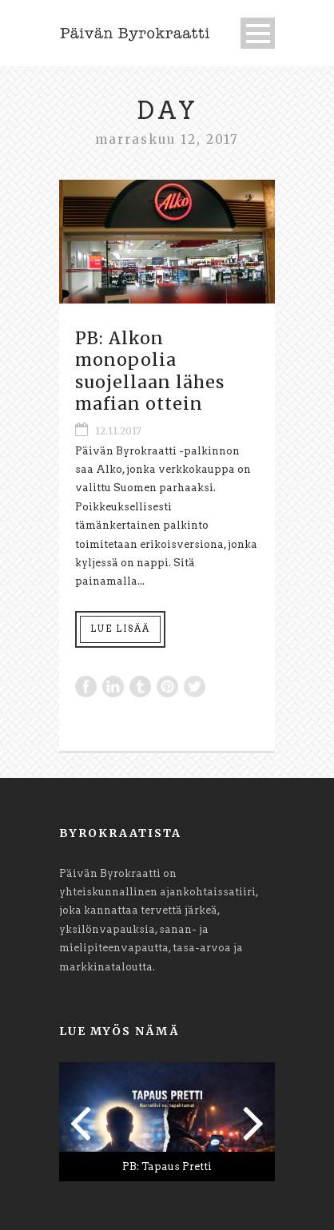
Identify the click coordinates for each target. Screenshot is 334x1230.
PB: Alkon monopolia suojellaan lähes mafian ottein (150, 371)
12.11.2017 (118, 431)
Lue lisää (120, 628)
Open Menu (258, 33)
